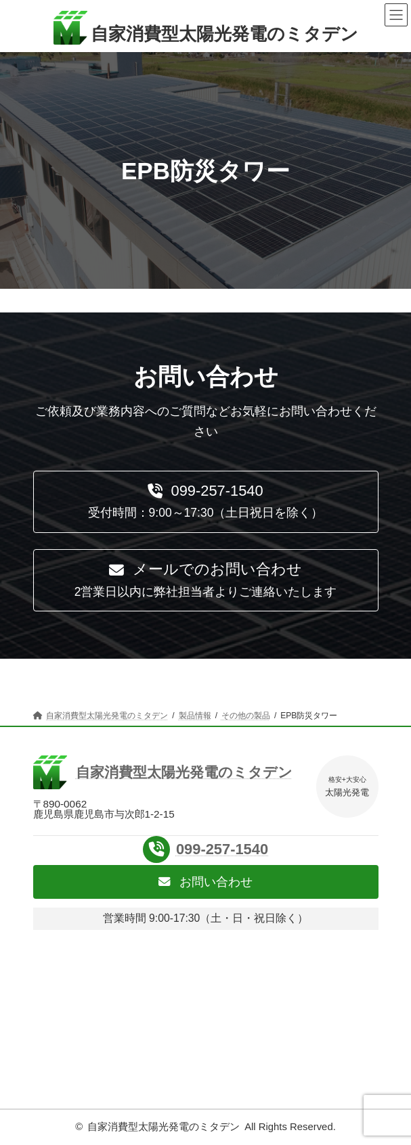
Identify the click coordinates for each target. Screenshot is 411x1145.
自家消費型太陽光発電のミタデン (163, 1126)
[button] (205, 502)
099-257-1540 (222, 849)
